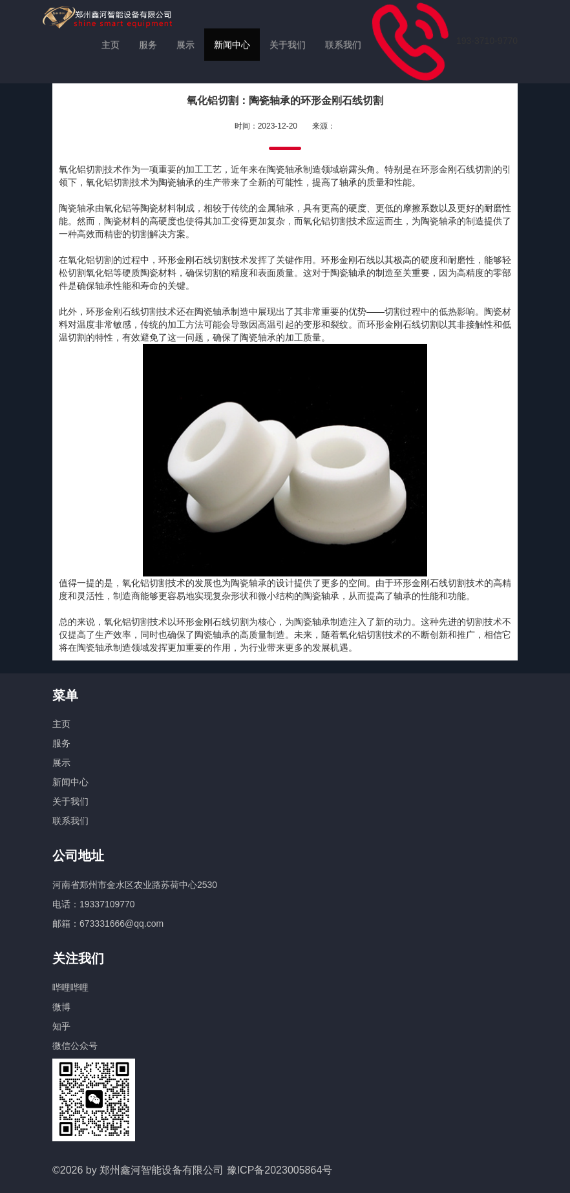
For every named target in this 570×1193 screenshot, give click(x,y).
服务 (148, 44)
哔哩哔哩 (70, 987)
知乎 (61, 1026)
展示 (185, 44)
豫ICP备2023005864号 (280, 1170)
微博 (61, 1007)
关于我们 (287, 44)
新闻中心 (232, 44)
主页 (110, 44)
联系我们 (343, 44)
